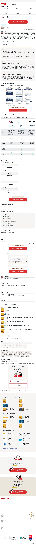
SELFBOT (9, 443)
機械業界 (15, 354)
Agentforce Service (26, 438)
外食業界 (12, 352)
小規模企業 (15, 361)
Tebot (7, 16)
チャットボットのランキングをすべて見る (10, 448)
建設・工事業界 (27, 352)
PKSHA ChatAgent (32, 125)
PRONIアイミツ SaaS (4, 390)
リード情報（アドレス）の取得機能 (7, 343)
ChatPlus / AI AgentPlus (20, 126)
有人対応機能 (4, 345)
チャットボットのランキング (19, 390)
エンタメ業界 (29, 354)
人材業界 (22, 356)
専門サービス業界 (4, 354)
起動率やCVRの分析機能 (22, 345)
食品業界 (7, 352)
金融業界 (27, 356)
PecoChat (9, 438)
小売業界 (3, 352)
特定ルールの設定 (28, 343)
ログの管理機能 (16, 343)
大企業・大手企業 (4, 361)
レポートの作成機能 (5, 347)
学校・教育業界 (17, 356)
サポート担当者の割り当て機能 (12, 345)
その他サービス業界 (9, 356)
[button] (18, 381)
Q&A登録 (22, 343)
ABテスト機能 (12, 347)
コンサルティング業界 (22, 354)
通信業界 (10, 354)
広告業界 (3, 356)
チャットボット (11, 390)
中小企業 (10, 361)
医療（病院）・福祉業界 (19, 352)
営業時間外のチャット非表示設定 (21, 347)
